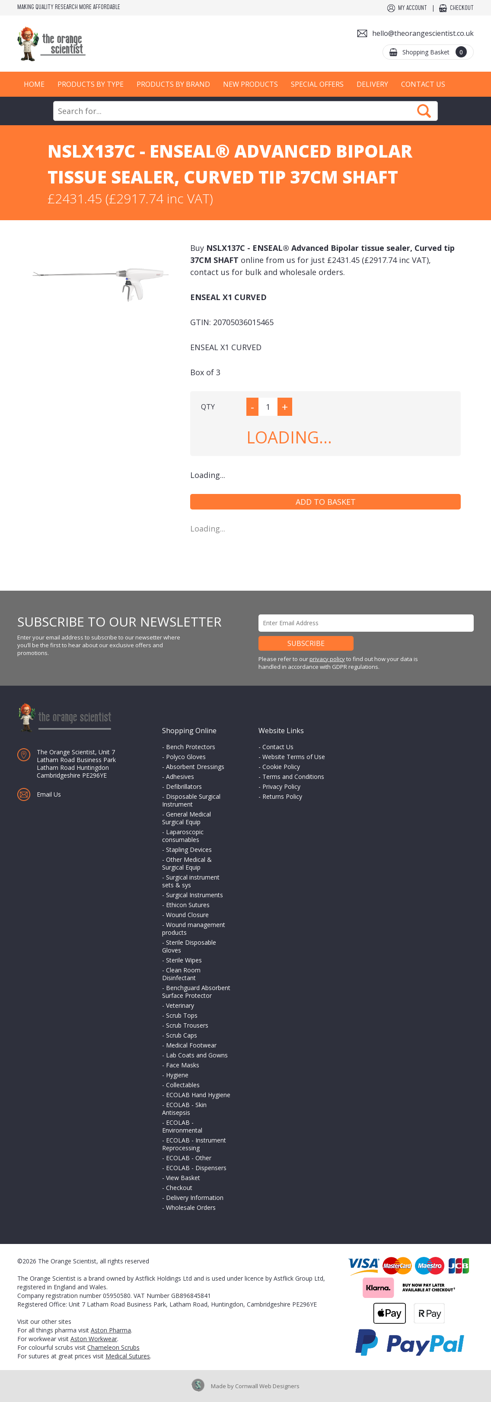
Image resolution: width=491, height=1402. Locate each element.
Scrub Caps (181, 1035)
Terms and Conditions (293, 776)
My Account (412, 8)
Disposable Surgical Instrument (191, 800)
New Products (250, 84)
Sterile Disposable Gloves (189, 946)
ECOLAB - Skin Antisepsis (184, 1109)
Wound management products (193, 929)
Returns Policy (282, 796)
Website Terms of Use (293, 757)
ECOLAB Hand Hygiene (198, 1095)
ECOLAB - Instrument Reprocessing (194, 1144)
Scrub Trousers (187, 1025)
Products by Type (90, 84)
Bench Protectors (190, 747)
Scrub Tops (182, 1015)
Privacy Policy (281, 786)
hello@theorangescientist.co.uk (423, 33)
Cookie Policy (281, 767)
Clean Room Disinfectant (181, 974)
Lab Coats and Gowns (197, 1055)
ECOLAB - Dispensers (196, 1168)
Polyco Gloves (186, 757)
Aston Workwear (93, 1339)
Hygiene (177, 1075)
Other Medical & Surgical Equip (187, 863)
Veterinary (180, 1005)
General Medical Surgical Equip (186, 818)
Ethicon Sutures (188, 905)
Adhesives (180, 776)
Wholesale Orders (191, 1207)
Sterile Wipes (184, 960)
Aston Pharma (111, 1330)
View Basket (183, 1178)
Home (34, 84)
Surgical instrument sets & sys (191, 881)
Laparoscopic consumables (183, 836)
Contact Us (423, 84)
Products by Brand (173, 84)
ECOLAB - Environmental (182, 1126)
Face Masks (182, 1065)
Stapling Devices (189, 849)
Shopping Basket (434, 51)
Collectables (183, 1085)
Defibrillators (184, 786)
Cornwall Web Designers (267, 1386)
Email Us (49, 794)
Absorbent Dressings (195, 767)
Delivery (372, 84)
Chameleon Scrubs (113, 1347)
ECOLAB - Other (188, 1158)
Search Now (424, 111)
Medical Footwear (191, 1045)
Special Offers (317, 84)
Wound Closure (187, 915)
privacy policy (327, 659)
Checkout (462, 8)
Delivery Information (194, 1197)
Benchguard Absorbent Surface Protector (196, 992)
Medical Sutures (127, 1356)
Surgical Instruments (194, 895)
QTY (208, 406)
